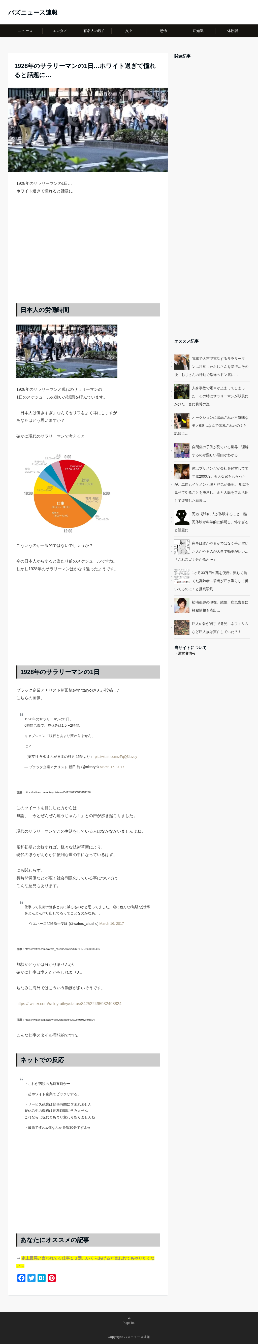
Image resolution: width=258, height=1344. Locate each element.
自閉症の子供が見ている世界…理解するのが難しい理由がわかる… (220, 451)
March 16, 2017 (112, 767)
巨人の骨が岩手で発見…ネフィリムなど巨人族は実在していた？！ (220, 628)
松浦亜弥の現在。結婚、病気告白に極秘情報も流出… (220, 606)
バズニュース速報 (33, 13)
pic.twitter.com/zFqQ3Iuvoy (116, 757)
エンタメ (60, 31)
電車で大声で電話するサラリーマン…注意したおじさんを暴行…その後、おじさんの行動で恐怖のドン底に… (211, 367)
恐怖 (163, 31)
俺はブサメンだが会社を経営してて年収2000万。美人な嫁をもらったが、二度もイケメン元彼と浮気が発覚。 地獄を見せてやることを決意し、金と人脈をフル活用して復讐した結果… (211, 484)
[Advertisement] (88, 254)
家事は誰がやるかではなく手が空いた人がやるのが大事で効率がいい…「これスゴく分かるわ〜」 (211, 551)
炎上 (129, 31)
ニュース (25, 31)
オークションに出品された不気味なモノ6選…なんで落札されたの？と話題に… (211, 425)
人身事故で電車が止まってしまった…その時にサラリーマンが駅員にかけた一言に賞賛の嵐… (211, 396)
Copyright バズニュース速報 (129, 1337)
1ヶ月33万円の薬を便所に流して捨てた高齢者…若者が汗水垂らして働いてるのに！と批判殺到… (211, 581)
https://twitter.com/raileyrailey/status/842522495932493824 (68, 1004)
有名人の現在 (94, 31)
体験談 (232, 31)
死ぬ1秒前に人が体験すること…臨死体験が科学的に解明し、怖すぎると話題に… (211, 522)
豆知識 (198, 31)
